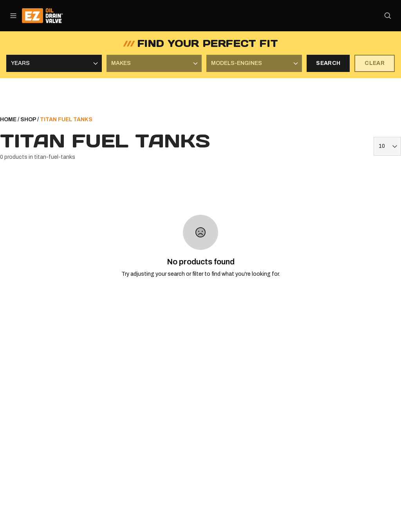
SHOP (28, 119)
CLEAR (375, 63)
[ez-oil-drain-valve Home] (48, 15)
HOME (8, 119)
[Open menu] (13, 15)
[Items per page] (387, 146)
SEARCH (328, 63)
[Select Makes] (154, 63)
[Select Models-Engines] (254, 63)
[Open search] (388, 15)
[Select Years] (54, 63)
